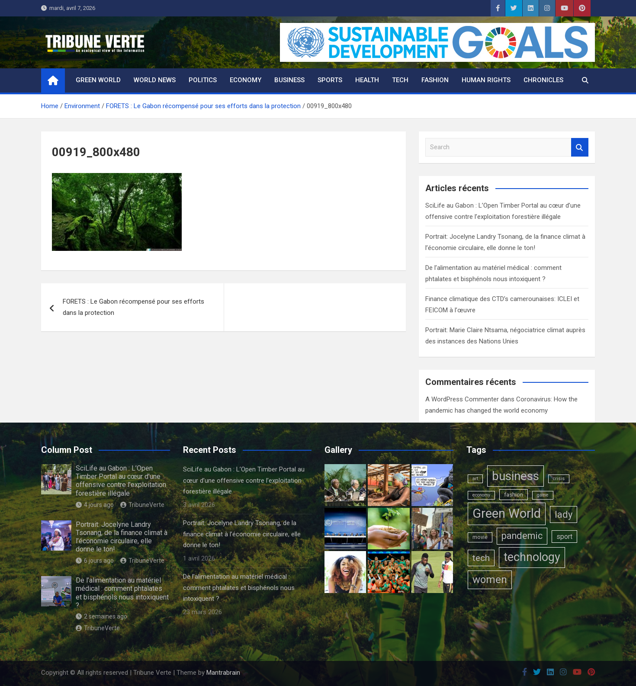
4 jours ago (95, 504)
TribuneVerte (142, 504)
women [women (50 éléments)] (489, 580)
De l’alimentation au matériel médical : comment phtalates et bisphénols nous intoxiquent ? (122, 592)
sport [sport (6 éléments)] (564, 536)
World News (155, 80)
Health (367, 80)
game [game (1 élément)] (543, 495)
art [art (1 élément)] (475, 478)
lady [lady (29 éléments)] (563, 514)
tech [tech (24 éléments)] (481, 557)
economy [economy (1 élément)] (481, 495)
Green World (98, 80)
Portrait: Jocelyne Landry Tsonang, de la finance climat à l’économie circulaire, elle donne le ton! (121, 537)
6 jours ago (95, 560)
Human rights (486, 80)
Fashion (435, 80)
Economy (245, 80)
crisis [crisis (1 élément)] (559, 478)
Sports (330, 80)
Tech (400, 80)
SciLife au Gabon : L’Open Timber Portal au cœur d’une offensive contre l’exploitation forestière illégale (121, 480)
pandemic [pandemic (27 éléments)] (522, 535)
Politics (203, 80)
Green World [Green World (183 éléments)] (506, 513)
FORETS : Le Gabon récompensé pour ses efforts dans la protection (133, 307)
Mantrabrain (223, 672)
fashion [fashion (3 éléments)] (513, 494)
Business (289, 80)
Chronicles (543, 80)
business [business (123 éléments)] (515, 476)
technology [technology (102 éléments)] (532, 557)
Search (579, 147)
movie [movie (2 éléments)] (480, 537)
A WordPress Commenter (462, 399)
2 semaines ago (101, 616)
